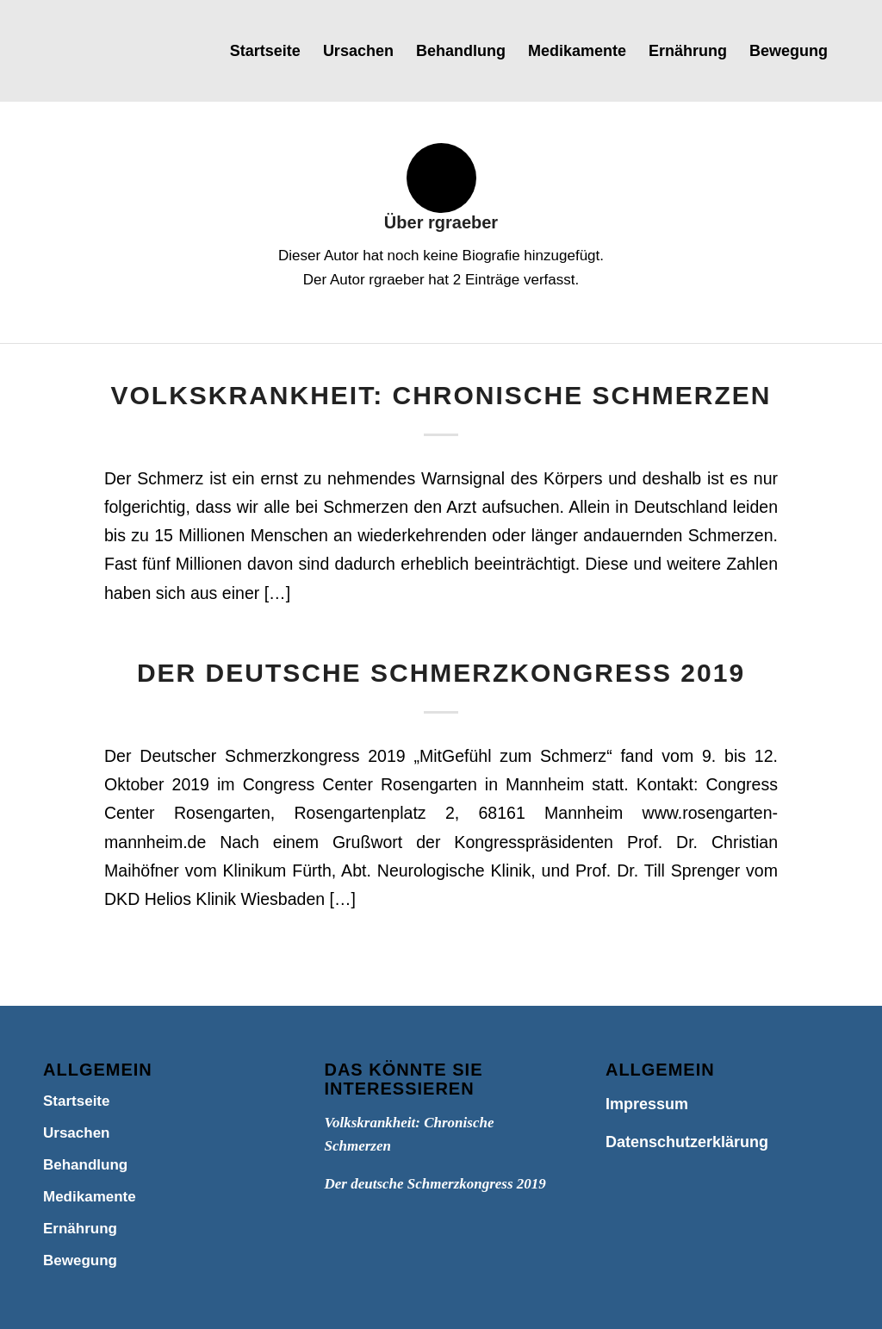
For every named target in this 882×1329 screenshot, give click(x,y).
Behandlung (85, 1165)
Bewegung (80, 1260)
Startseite (76, 1101)
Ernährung (80, 1228)
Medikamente (89, 1197)
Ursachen (76, 1133)
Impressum (647, 1104)
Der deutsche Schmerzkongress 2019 (441, 672)
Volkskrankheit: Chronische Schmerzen (440, 395)
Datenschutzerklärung (687, 1142)
